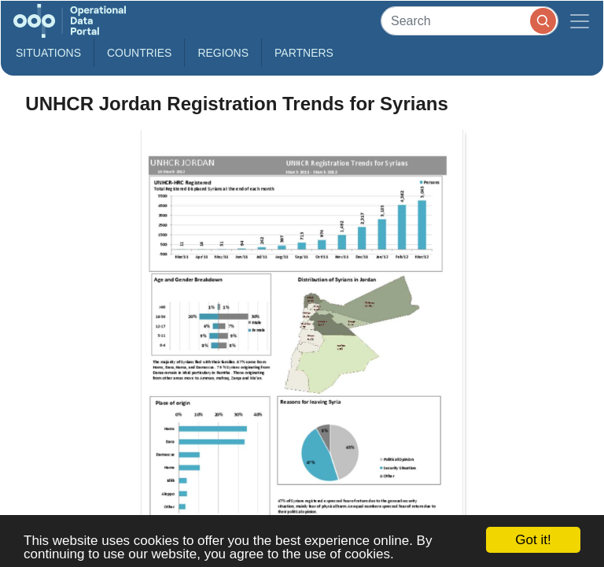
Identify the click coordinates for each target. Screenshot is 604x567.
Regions (223, 52)
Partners (303, 52)
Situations (48, 52)
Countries (139, 52)
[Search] (469, 20)
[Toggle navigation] (579, 21)
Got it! (533, 539)
